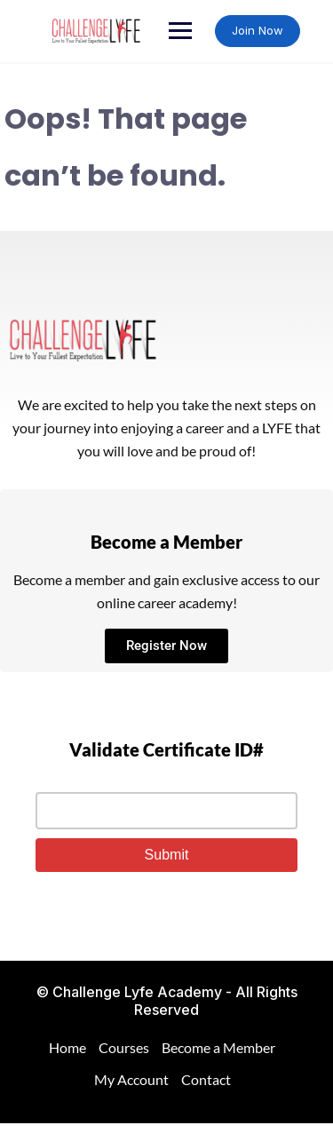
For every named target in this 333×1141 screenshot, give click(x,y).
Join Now (257, 30)
